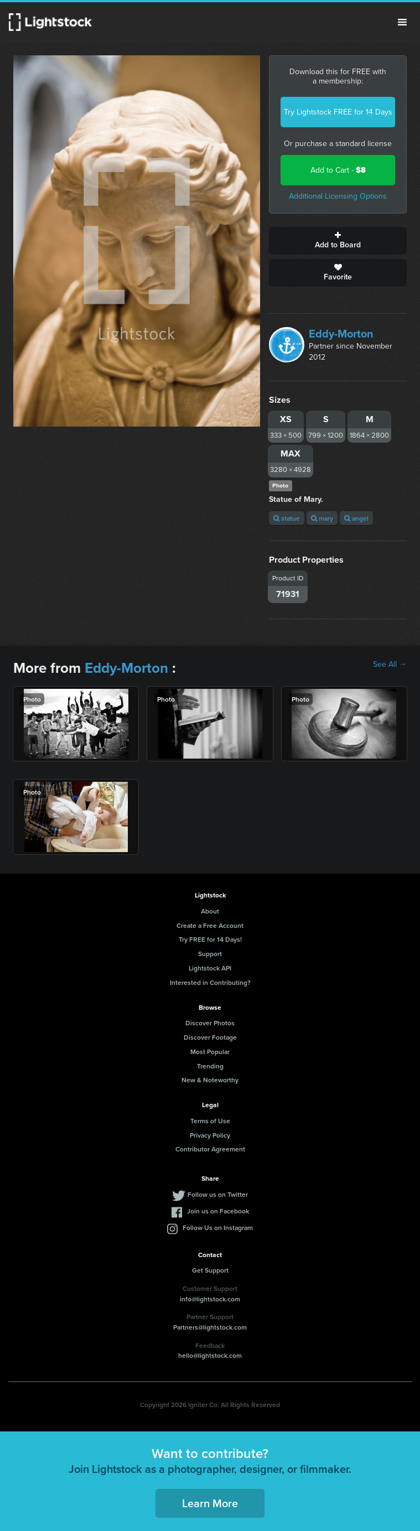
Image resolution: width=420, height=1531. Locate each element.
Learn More (210, 1503)
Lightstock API (210, 968)
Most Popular (210, 1051)
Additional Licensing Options (338, 196)
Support (210, 953)
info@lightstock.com (210, 1299)
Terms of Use (210, 1120)
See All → (390, 664)
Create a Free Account (210, 925)
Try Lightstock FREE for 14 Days (338, 112)
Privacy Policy (210, 1135)
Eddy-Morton (341, 333)
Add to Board (337, 240)
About (210, 911)
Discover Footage (210, 1037)
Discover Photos (210, 1022)
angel (356, 518)
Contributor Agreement (210, 1149)
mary (322, 518)
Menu (402, 22)
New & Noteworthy (210, 1079)
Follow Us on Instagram (218, 1227)
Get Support (210, 1270)
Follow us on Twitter (218, 1194)
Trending (210, 1066)
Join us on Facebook (218, 1211)
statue (286, 518)
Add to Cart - (338, 170)
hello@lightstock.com (210, 1355)
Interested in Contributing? (210, 982)
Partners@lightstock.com (210, 1327)
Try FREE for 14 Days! (210, 939)
